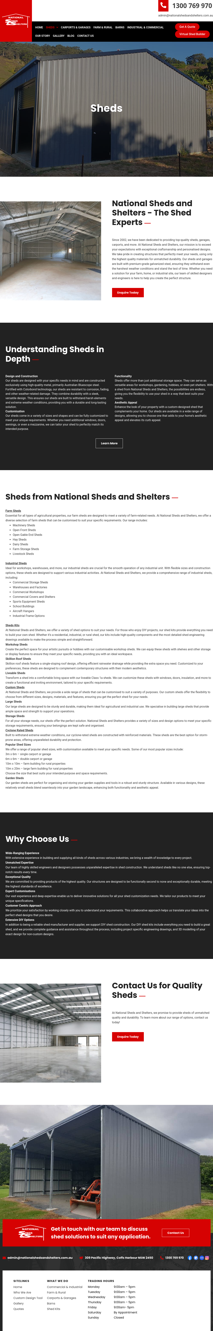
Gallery (59, 36)
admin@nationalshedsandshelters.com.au (185, 15)
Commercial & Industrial (64, 1287)
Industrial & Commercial (145, 27)
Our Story (42, 36)
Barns (119, 27)
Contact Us (85, 36)
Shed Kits (53, 1309)
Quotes (19, 1309)
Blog (70, 36)
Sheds (52, 27)
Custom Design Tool (28, 1298)
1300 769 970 (192, 5)
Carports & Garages (76, 27)
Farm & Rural (102, 27)
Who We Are (22, 1292)
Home (39, 27)
